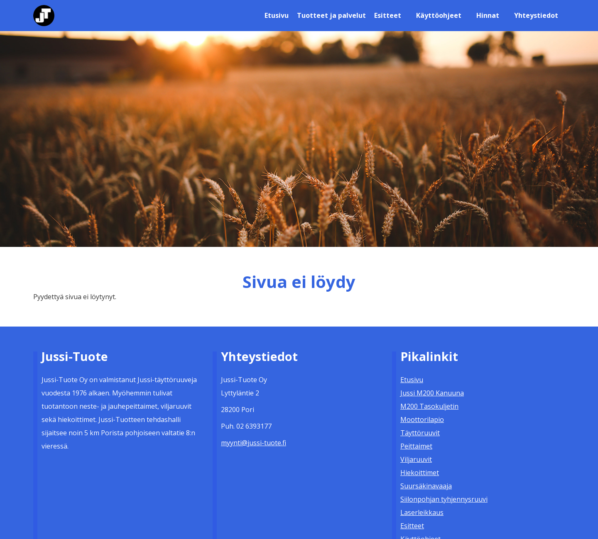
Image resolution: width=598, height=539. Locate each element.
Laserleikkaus (422, 512)
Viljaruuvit (416, 459)
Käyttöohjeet (438, 15)
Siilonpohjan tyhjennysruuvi (444, 499)
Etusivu (277, 15)
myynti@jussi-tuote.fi (253, 442)
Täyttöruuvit (420, 432)
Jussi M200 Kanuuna (432, 393)
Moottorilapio (422, 419)
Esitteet (387, 15)
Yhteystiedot (536, 15)
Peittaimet (416, 446)
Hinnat (487, 15)
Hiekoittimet (419, 472)
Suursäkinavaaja (426, 485)
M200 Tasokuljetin (429, 406)
